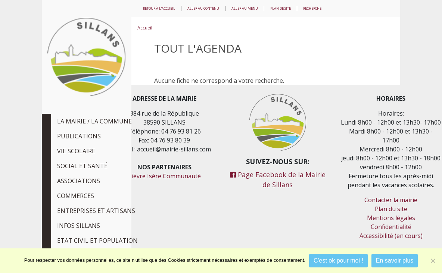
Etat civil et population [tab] (97, 240)
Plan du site (391, 209)
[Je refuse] (432, 260)
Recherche (312, 8)
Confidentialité (391, 227)
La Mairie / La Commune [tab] (94, 121)
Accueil (144, 28)
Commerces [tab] (75, 196)
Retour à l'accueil (159, 8)
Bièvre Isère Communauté (164, 176)
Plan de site (280, 8)
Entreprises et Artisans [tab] (96, 211)
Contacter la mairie (390, 200)
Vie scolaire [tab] (76, 151)
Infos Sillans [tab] (78, 226)
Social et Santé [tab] (82, 166)
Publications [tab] (79, 136)
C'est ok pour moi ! (338, 260)
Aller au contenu (203, 8)
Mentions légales (391, 218)
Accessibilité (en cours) (391, 236)
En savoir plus (395, 260)
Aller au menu (244, 8)
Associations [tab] (78, 181)
